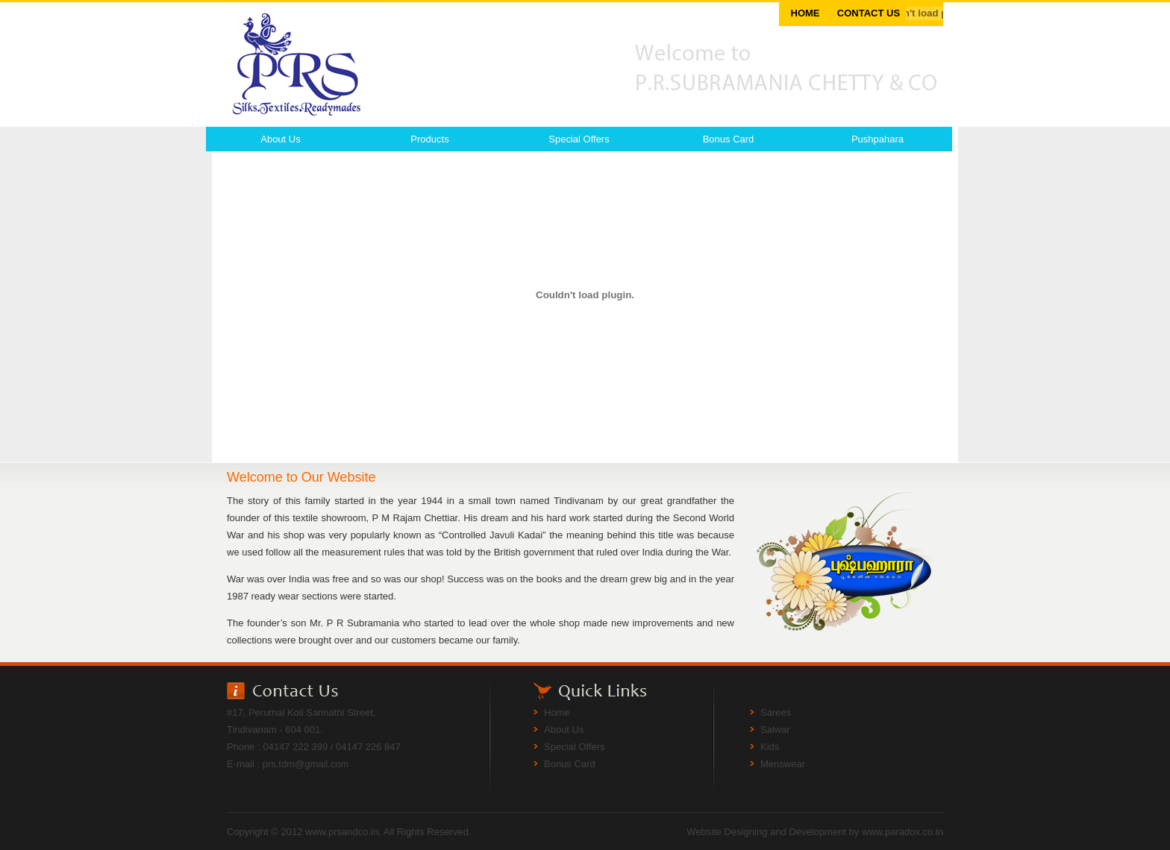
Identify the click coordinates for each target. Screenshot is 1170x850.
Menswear (782, 763)
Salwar (775, 729)
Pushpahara (877, 139)
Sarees (775, 712)
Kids (769, 746)
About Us (280, 139)
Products (429, 139)
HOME (805, 13)
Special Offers (578, 139)
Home (557, 712)
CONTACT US (868, 13)
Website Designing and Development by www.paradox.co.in (814, 831)
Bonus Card (728, 139)
